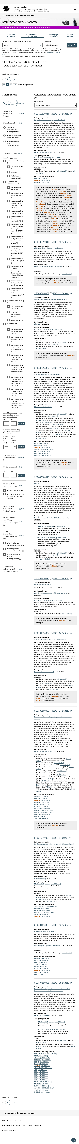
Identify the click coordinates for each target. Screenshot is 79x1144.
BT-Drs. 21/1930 (43, 1029)
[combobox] (54, 45)
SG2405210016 (41, 241)
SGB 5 (36, 1076)
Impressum (37, 1125)
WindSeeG (37, 455)
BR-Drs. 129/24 (43, 526)
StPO (36, 1056)
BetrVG (36, 182)
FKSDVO (37, 1092)
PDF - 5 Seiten (59, 837)
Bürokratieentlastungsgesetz (43, 584)
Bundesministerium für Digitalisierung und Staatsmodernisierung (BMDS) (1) (17, 240)
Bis (12, 419)
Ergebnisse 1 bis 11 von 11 (10, 74)
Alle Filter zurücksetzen (7, 103)
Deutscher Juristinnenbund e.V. (44, 152)
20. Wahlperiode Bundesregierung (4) (13, 325)
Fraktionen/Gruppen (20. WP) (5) (17, 307)
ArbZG (36, 914)
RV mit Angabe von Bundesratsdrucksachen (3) (15, 550)
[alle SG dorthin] (62, 171)
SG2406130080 (41, 578)
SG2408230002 (41, 367)
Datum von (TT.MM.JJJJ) (6, 440)
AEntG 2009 (38, 1068)
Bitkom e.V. (37, 324)
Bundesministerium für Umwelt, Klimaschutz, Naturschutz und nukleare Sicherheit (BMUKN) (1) (17, 272)
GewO (36, 1090)
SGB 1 (36, 1072)
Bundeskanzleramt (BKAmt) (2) (16, 188)
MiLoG (36, 968)
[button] (74, 8)
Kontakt (10, 1121)
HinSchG (37, 910)
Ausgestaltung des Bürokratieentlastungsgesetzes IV (50, 299)
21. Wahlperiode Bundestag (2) (15, 162)
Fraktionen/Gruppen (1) (17, 168)
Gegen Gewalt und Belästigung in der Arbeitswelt (49, 120)
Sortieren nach (38, 101)
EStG (36, 443)
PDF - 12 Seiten (60, 293)
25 (8, 85)
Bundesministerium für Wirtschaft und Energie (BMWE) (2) (17, 283)
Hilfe (4, 1121)
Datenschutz (17, 1125)
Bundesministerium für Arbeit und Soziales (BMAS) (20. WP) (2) (17, 348)
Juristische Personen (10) (15, 490)
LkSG (36, 445)
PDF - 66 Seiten (60, 633)
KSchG (36, 966)
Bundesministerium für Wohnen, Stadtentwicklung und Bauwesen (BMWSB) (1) (17, 293)
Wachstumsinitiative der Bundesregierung (47, 374)
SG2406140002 (41, 293)
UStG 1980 (37, 1060)
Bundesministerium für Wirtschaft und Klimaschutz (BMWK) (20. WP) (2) (17, 392)
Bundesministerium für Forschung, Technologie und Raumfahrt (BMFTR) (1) (17, 251)
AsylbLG (37, 814)
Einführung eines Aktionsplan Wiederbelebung (48, 248)
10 (4, 85)
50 (11, 85)
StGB (36, 796)
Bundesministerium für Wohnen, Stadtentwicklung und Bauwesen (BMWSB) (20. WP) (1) (17, 403)
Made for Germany (40, 878)
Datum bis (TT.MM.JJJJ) (13, 440)
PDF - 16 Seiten (60, 241)
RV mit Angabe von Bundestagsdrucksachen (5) (15, 544)
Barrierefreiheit (7, 1125)
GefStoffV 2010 (39, 912)
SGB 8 (36, 818)
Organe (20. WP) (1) (17, 320)
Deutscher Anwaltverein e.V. (43, 1015)
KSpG (36, 453)
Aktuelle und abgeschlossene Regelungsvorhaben (13, 130)
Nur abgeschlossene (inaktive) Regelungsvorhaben (13, 143)
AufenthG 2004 (39, 449)
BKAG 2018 (38, 1082)
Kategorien (48, 41)
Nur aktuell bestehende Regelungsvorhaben (14, 136)
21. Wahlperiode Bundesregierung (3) (13, 183)
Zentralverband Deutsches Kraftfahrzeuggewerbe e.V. (51, 593)
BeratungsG (38, 804)
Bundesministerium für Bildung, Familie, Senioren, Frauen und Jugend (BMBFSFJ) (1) (17, 229)
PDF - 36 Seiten (60, 924)
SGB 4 (36, 972)
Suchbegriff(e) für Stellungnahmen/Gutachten (16, 41)
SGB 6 (36, 1078)
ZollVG (36, 1086)
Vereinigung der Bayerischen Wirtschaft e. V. (48, 945)
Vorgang (48, 158)
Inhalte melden (27, 1125)
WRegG (36, 1062)
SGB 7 (36, 1080)
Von (4, 419)
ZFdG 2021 (37, 1084)
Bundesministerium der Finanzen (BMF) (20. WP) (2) (17, 332)
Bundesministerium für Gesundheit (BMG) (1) (17, 261)
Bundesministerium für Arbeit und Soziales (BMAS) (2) (17, 219)
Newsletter (19, 1121)
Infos (48, 27)
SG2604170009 (41, 924)
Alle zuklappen (20, 103)
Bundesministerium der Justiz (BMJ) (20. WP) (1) (17, 339)
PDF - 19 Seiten (60, 982)
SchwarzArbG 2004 (40, 906)
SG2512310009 (41, 837)
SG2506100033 (41, 710)
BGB (35, 816)
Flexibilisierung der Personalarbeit (45, 931)
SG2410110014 (41, 113)
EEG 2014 (37, 451)
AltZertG (37, 808)
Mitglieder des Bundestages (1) (16, 177)
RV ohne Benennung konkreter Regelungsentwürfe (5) (14, 557)
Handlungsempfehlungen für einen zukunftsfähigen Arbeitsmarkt (54, 844)
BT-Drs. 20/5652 (39, 158)
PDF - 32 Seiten (60, 367)
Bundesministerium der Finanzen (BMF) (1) (17, 195)
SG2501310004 (41, 633)
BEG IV (36, 483)
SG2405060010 (41, 477)
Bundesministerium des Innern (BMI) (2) (17, 212)
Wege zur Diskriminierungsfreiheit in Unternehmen (50, 639)
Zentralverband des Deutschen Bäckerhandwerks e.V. (51, 518)
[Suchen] (72, 45)
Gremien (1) (14, 172)
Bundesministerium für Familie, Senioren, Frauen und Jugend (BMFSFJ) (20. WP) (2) (17, 369)
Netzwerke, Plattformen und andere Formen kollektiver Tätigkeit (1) (15, 496)
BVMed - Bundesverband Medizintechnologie (48, 266)
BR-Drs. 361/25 (43, 1022)
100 (15, 85)
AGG (35, 178)
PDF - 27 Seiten (60, 710)
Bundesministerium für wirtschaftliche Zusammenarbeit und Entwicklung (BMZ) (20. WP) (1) (17, 381)
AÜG (35, 962)
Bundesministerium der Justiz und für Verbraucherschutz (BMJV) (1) (17, 204)
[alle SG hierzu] (56, 158)
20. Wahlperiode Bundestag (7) (15, 302)
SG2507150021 (41, 982)
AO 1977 (37, 1058)
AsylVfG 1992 (38, 810)
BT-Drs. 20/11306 (39, 329)
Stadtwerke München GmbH (43, 407)
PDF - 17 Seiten (60, 113)
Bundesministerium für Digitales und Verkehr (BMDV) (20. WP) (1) (17, 358)
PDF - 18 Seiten (60, 477)
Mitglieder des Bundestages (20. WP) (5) (16, 314)
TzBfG (36, 964)
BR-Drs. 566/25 (39, 884)
